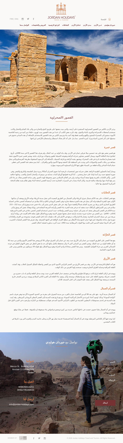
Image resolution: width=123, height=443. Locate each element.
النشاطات (65, 25)
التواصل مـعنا (24, 25)
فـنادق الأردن (75, 25)
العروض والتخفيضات (39, 25)
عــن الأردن (98, 25)
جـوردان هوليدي (109, 25)
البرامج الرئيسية (54, 25)
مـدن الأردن (87, 25)
